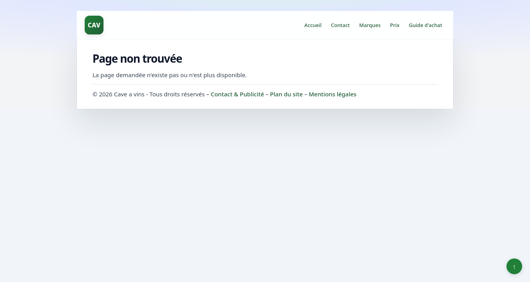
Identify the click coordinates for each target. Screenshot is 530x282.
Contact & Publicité (237, 94)
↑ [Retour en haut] (514, 266)
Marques (370, 25)
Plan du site (286, 94)
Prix (394, 25)
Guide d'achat (425, 25)
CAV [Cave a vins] (94, 25)
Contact (340, 25)
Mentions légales (333, 94)
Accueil (312, 25)
